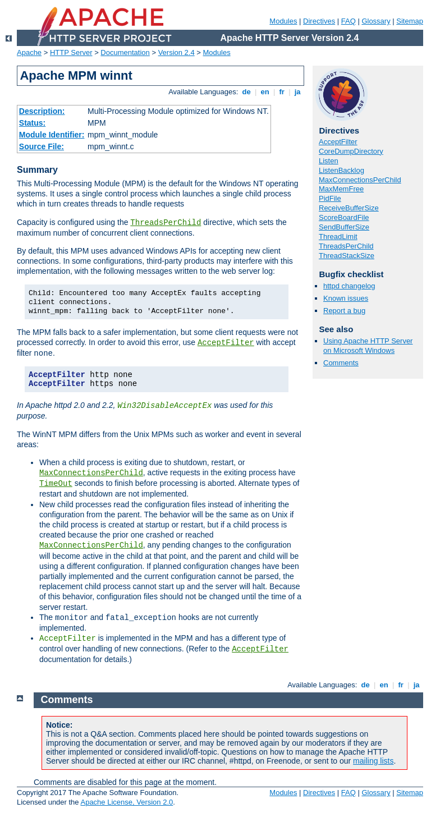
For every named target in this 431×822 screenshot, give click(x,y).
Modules (283, 21)
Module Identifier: (52, 134)
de (246, 92)
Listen (328, 161)
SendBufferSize (344, 227)
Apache (29, 52)
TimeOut (55, 483)
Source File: (41, 146)
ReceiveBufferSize (349, 208)
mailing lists (373, 760)
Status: (32, 122)
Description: (42, 111)
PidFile (330, 198)
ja (297, 92)
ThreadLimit (338, 236)
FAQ (348, 21)
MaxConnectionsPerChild (91, 473)
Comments (341, 363)
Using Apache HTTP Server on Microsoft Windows (367, 346)
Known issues (345, 298)
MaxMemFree (341, 189)
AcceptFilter (226, 342)
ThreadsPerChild (165, 222)
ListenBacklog (341, 170)
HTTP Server (71, 52)
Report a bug (344, 310)
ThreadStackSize (346, 255)
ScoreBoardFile (344, 217)
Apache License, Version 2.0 (126, 802)
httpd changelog (349, 286)
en (265, 92)
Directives (319, 21)
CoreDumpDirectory (351, 151)
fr (282, 92)
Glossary (375, 21)
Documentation (124, 52)
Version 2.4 (176, 52)
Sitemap (409, 21)
